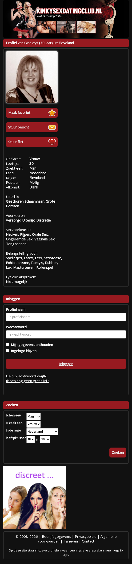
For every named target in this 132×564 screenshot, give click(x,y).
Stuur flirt (15, 141)
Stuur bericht (18, 127)
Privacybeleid (85, 536)
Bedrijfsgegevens (56, 536)
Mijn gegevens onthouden (31, 344)
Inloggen (66, 363)
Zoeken (118, 452)
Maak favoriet (19, 112)
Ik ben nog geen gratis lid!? (27, 380)
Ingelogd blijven (22, 350)
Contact (88, 541)
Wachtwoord (16, 327)
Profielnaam (15, 309)
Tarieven (71, 541)
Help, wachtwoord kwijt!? (26, 376)
